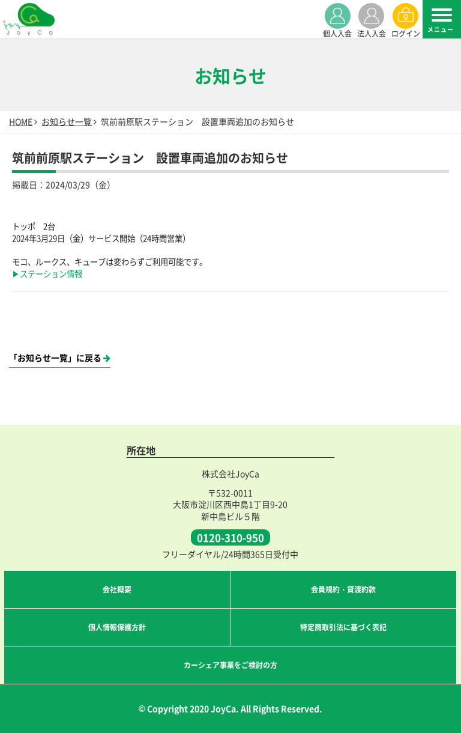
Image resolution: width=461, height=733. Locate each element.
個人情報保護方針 (117, 627)
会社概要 (117, 589)
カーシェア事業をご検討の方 (230, 665)
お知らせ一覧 (66, 121)
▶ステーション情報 (47, 273)
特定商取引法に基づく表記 (343, 627)
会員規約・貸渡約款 (343, 589)
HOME (20, 121)
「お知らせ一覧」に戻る (59, 357)
